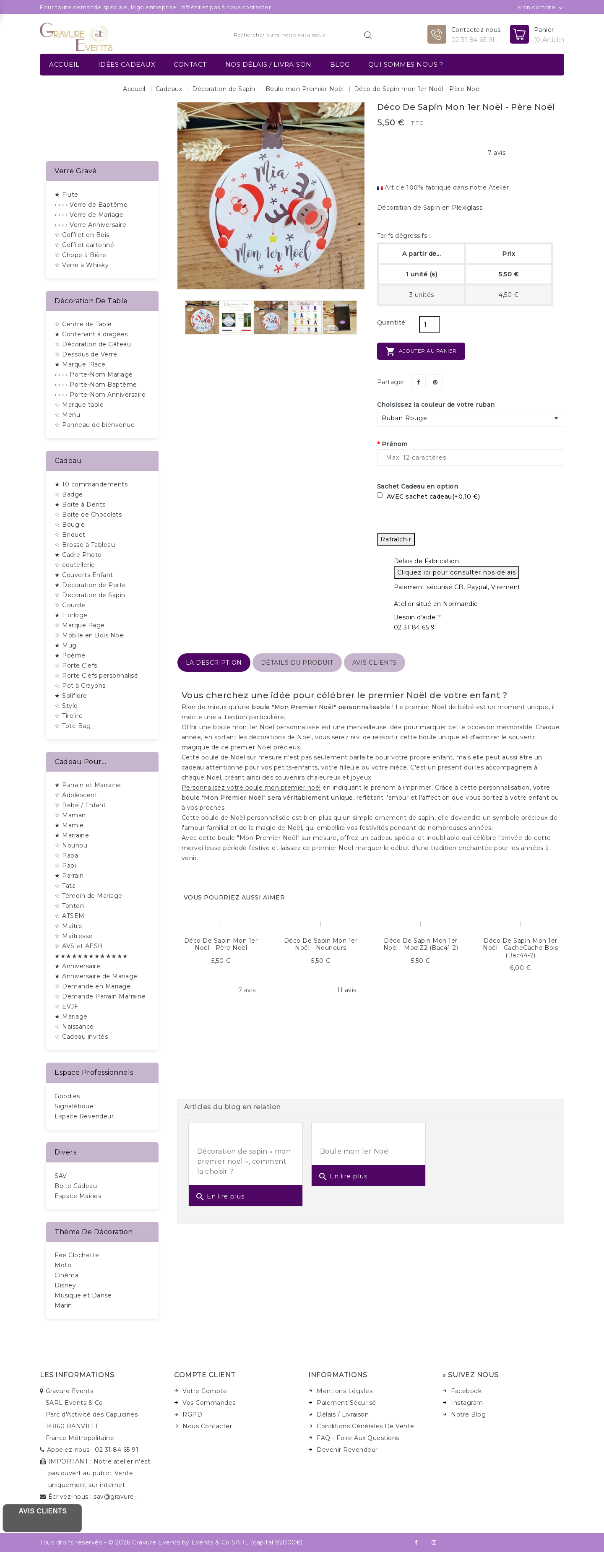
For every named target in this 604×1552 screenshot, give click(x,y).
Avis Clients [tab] (374, 662)
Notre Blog (468, 1414)
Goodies (67, 1096)
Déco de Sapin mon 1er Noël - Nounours (321, 944)
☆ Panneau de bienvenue (95, 425)
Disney (65, 1285)
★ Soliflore (71, 695)
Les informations (77, 1375)
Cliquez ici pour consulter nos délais (456, 572)
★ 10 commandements (91, 484)
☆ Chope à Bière (81, 255)
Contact (190, 64)
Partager (418, 381)
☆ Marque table (79, 404)
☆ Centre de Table (83, 324)
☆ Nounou (71, 845)
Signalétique (74, 1106)
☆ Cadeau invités (81, 1036)
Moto (63, 1265)
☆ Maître (68, 926)
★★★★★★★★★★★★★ (91, 956)
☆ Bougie (70, 524)
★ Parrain (69, 875)
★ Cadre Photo (78, 555)
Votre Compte (204, 1391)
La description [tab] (214, 662)
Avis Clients (42, 1511)
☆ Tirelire (69, 716)
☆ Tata (65, 885)
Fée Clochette (77, 1255)
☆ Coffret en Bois (82, 235)
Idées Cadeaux (127, 64)
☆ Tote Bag (73, 726)
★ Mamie (69, 825)
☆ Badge (69, 494)
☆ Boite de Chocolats (88, 514)
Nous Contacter (207, 1426)
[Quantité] (429, 324)
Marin (63, 1305)
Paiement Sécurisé (346, 1402)
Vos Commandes (209, 1402)
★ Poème (70, 655)
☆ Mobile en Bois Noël (90, 635)
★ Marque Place (80, 364)
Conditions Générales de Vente (365, 1426)
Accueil (64, 64)
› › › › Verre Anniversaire (90, 225)
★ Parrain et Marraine (88, 785)
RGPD (192, 1414)
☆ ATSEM (70, 916)
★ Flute (66, 194)
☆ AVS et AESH (79, 946)
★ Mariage (71, 1016)
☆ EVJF (66, 1006)
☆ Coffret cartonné (84, 245)
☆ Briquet (70, 534)
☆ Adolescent (76, 795)
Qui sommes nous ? (405, 64)
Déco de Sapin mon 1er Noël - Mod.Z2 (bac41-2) (420, 944)
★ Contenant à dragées (91, 334)
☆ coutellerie (75, 565)
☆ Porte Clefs (76, 665)
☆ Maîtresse (74, 936)
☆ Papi (65, 865)
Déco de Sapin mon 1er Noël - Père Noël (221, 944)
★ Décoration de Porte (90, 585)
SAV (61, 1176)
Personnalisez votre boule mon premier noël (251, 787)
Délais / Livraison (343, 1414)
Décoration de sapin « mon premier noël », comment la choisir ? (244, 1161)
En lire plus (220, 1197)
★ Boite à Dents (80, 504)
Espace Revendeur (84, 1116)
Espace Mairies (78, 1196)
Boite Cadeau (76, 1186)
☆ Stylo (66, 706)
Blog (340, 64)
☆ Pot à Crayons (80, 685)
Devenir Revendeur (347, 1449)
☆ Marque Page (80, 625)
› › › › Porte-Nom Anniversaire (100, 394)
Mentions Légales (344, 1391)
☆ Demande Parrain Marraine (100, 996)
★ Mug (66, 645)
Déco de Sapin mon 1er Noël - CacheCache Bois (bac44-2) (520, 948)
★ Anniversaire (77, 966)
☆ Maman (70, 815)
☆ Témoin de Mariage (88, 895)
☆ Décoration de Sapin (90, 595)
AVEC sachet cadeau (428, 496)
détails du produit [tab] (297, 662)
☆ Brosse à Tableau (85, 545)
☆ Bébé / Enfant (80, 805)
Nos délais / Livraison (268, 64)
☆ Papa (66, 855)
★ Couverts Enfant (84, 575)
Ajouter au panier (421, 351)
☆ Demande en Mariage (92, 986)
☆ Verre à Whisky (82, 265)
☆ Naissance (74, 1026)
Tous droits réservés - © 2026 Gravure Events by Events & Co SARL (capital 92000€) (171, 1542)
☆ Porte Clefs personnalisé (96, 675)
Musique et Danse (83, 1295)
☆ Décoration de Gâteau (93, 344)
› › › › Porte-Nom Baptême (96, 384)
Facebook (466, 1391)
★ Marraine (72, 835)
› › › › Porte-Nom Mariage (94, 374)
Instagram (467, 1402)
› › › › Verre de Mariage (89, 214)
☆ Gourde (70, 605)
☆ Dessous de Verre (86, 354)
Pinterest (435, 381)
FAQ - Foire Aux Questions (358, 1438)
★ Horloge (71, 615)
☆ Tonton (69, 906)
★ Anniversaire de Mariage (96, 976)
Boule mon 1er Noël (355, 1151)
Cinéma (66, 1275)
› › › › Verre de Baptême (91, 204)
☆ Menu (67, 415)
